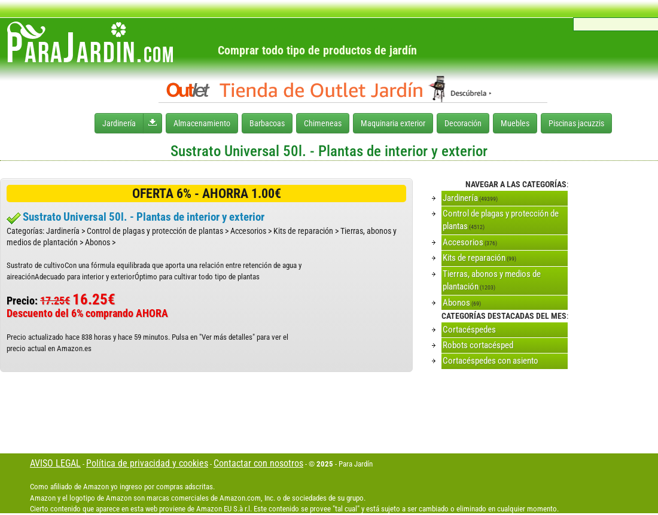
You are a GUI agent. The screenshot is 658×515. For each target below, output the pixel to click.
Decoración (463, 123)
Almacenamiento (201, 123)
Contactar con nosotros (258, 463)
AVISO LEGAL (55, 463)
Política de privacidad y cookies (147, 463)
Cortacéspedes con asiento (490, 360)
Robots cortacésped (478, 345)
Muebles (515, 123)
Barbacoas (267, 123)
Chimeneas (323, 123)
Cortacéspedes (469, 329)
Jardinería (119, 123)
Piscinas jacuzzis (576, 123)
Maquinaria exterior (393, 123)
